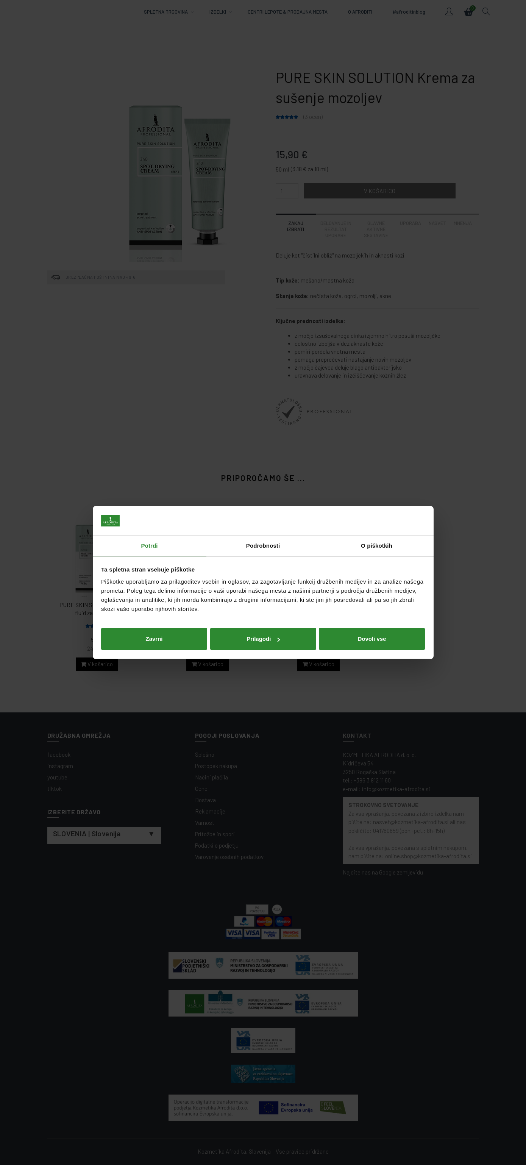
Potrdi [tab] (149, 545)
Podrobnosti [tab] (263, 545)
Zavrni (153, 639)
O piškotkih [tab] (376, 545)
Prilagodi (263, 639)
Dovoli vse (371, 639)
